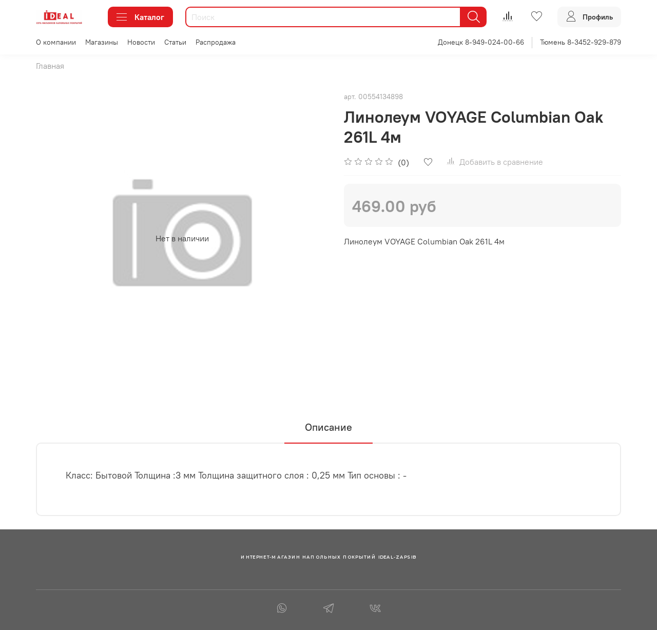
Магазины (101, 42)
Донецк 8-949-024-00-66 (481, 42)
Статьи (175, 42)
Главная (50, 66)
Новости (141, 42)
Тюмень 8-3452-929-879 (580, 42)
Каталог (140, 17)
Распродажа (216, 42)
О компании (56, 42)
